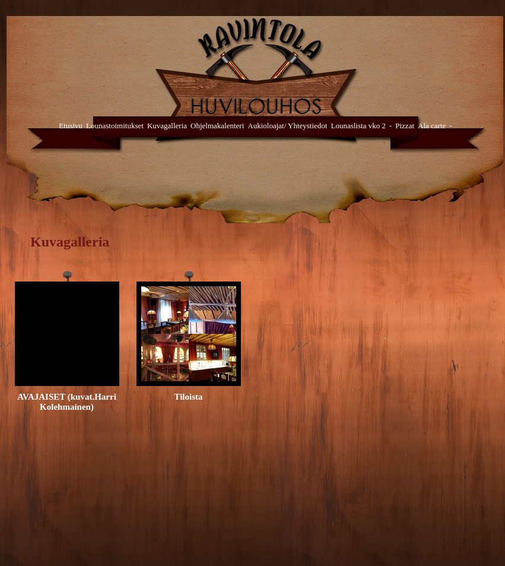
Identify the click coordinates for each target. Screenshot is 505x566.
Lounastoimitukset (115, 125)
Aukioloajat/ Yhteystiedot (287, 125)
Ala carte (432, 125)
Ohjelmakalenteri (217, 125)
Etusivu (70, 125)
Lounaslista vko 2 (358, 125)
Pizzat (404, 125)
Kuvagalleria (167, 125)
